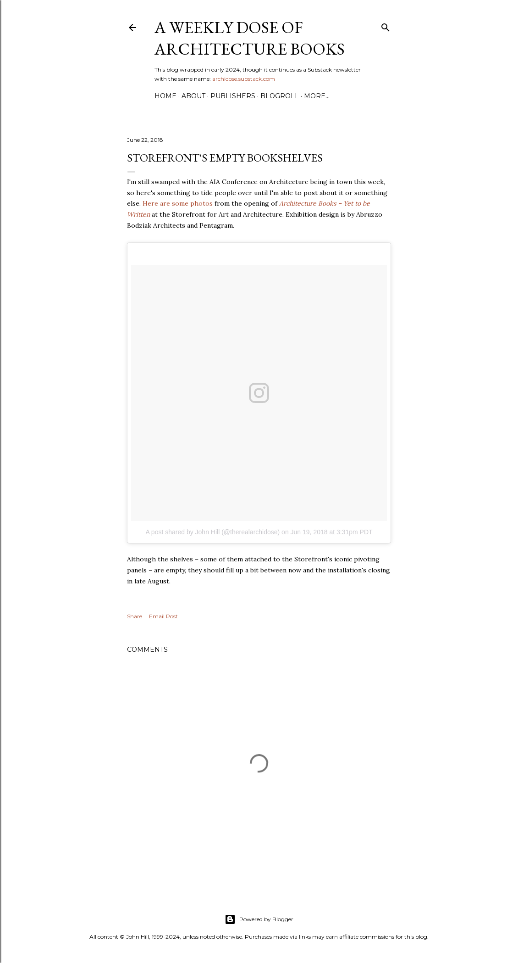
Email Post (163, 616)
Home (165, 96)
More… (317, 96)
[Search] (385, 25)
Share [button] (134, 616)
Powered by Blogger (259, 919)
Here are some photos (178, 203)
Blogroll (279, 96)
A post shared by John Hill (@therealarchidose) (212, 532)
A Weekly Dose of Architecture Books (249, 38)
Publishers (232, 96)
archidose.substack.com (243, 78)
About (193, 96)
